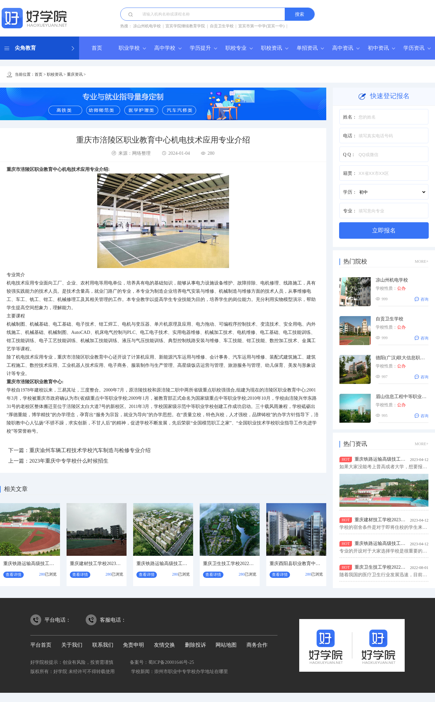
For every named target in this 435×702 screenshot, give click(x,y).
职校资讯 (271, 48)
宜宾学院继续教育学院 (185, 26)
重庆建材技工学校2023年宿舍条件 (104, 563)
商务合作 (257, 645)
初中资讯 (378, 48)
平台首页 (40, 645)
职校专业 (235, 48)
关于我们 (71, 645)
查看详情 (13, 574)
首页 (97, 48)
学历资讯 (413, 48)
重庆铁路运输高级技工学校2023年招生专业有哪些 (187, 563)
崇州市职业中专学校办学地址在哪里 (191, 671)
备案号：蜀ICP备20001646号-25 (162, 662)
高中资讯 (342, 48)
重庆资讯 (75, 74)
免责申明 (133, 645)
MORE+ (421, 261)
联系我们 (102, 645)
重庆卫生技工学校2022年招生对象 (237, 563)
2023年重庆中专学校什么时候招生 (68, 461)
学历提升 (200, 48)
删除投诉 (195, 645)
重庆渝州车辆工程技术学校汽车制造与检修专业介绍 (90, 450)
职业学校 (129, 48)
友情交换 (164, 645)
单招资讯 (307, 48)
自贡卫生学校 (222, 26)
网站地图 (226, 645)
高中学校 (164, 48)
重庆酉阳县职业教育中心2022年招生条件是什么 (318, 563)
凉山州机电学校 (147, 26)
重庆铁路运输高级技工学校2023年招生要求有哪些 (54, 563)
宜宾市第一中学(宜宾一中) (261, 26)
